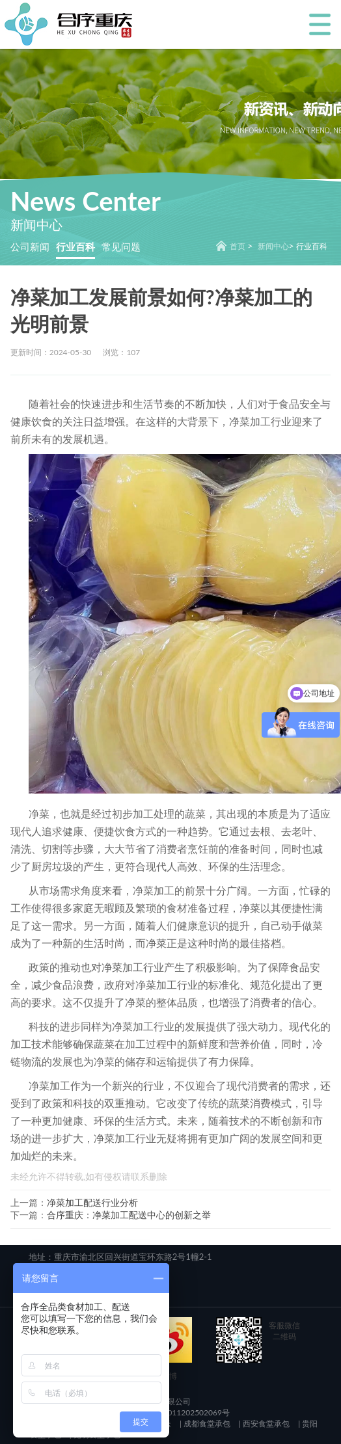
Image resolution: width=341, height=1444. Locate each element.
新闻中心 (273, 246)
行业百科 (75, 246)
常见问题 (121, 246)
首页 (237, 246)
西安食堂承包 (265, 1423)
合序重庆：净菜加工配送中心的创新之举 (129, 1214)
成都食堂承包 (206, 1423)
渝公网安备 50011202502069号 (173, 1412)
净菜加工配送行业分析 (92, 1202)
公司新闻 (29, 246)
